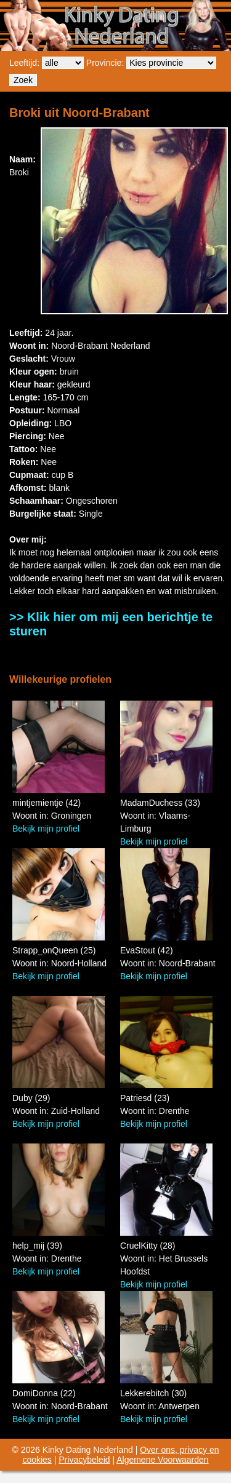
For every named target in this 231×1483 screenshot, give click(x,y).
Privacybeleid (84, 1460)
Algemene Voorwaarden (162, 1460)
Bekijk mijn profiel (45, 828)
